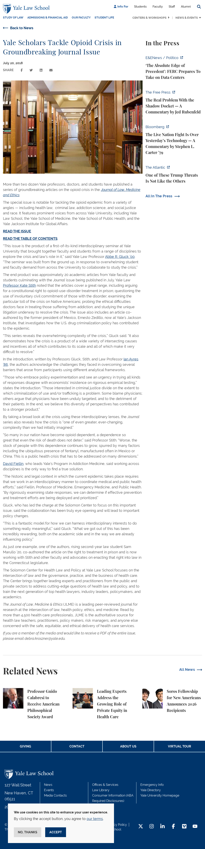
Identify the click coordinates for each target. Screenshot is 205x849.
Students (140, 6)
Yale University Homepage (159, 795)
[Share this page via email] (51, 70)
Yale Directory (150, 790)
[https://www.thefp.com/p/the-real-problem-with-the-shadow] (174, 102)
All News (187, 669)
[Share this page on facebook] (22, 70)
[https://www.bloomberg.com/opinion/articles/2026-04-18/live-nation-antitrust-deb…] (174, 140)
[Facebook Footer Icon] (173, 827)
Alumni (186, 6)
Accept (55, 832)
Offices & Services (105, 785)
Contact (76, 746)
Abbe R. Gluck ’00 (120, 257)
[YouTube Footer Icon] (195, 827)
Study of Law (13, 17)
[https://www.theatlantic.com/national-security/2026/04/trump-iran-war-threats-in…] (174, 174)
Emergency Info (152, 785)
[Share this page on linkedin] (41, 70)
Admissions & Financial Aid (47, 17)
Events (49, 790)
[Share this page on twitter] (31, 70)
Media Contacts (55, 795)
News (48, 785)
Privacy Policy (116, 825)
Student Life (104, 17)
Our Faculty (81, 17)
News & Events (186, 17)
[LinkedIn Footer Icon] (162, 827)
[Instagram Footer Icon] (151, 827)
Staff (172, 6)
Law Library (100, 790)
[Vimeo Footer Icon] (184, 827)
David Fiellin (13, 464)
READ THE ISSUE (17, 231)
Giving (25, 746)
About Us (128, 746)
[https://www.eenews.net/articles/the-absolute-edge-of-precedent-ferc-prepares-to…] (174, 67)
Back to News (21, 28)
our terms (95, 819)
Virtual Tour (179, 746)
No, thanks (27, 832)
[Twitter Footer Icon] (140, 827)
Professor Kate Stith (19, 285)
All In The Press (159, 196)
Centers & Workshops (149, 17)
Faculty (158, 6)
